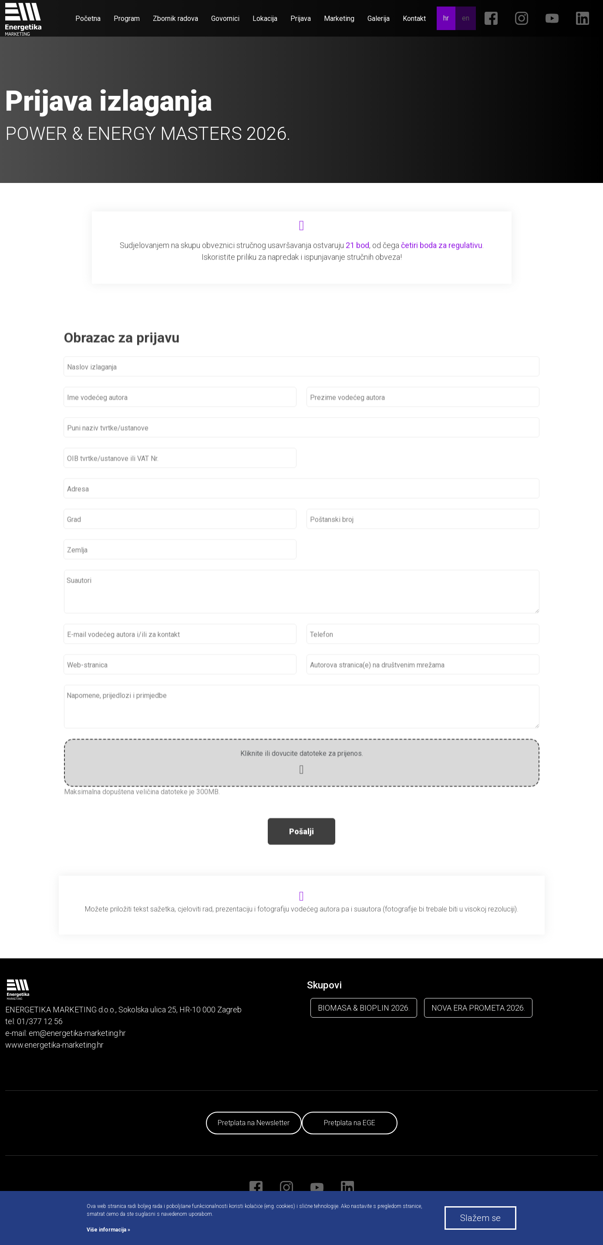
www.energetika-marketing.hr (54, 1044)
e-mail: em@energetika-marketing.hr (65, 1033)
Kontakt (414, 18)
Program (127, 18)
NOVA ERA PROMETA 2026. (478, 1007)
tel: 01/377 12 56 (34, 1021)
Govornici (225, 18)
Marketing (339, 18)
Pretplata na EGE (349, 1123)
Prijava (300, 18)
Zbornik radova (175, 18)
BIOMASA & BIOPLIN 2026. (364, 1007)
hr (446, 18)
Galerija (378, 18)
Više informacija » (108, 1230)
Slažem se (480, 1218)
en (465, 18)
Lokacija (265, 18)
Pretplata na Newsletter (254, 1123)
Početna (88, 18)
